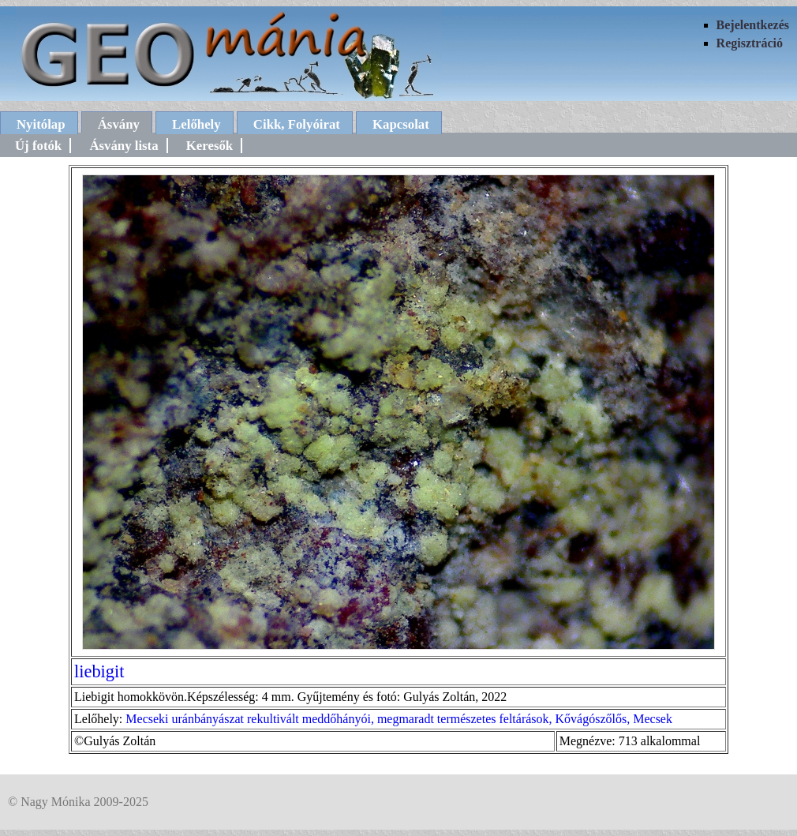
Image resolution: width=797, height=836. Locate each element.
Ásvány (119, 124)
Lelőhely (196, 124)
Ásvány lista (123, 145)
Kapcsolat (400, 124)
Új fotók (38, 145)
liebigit (99, 671)
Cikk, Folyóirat (296, 124)
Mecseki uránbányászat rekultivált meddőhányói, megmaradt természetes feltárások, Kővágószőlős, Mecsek (398, 718)
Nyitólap (41, 124)
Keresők (209, 145)
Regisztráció (750, 43)
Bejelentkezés (753, 25)
